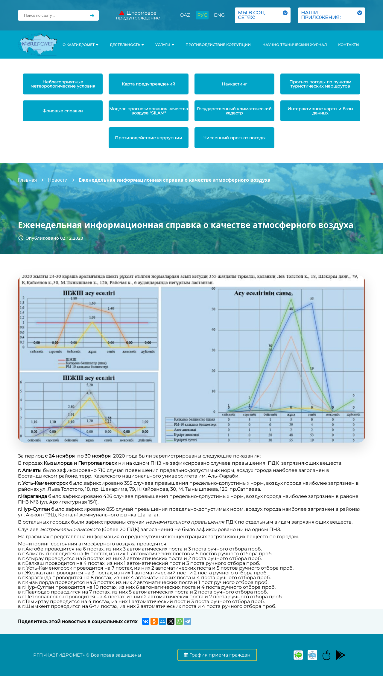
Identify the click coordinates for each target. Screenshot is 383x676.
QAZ (185, 15)
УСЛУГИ (164, 45)
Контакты (348, 45)
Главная (27, 180)
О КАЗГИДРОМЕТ (80, 45)
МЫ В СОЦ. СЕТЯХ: (263, 15)
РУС (202, 15)
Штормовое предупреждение (138, 15)
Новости (58, 180)
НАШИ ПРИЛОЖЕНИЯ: (331, 15)
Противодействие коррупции (218, 45)
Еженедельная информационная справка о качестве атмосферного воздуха (174, 180)
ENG (219, 15)
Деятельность (127, 45)
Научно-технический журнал (294, 45)
